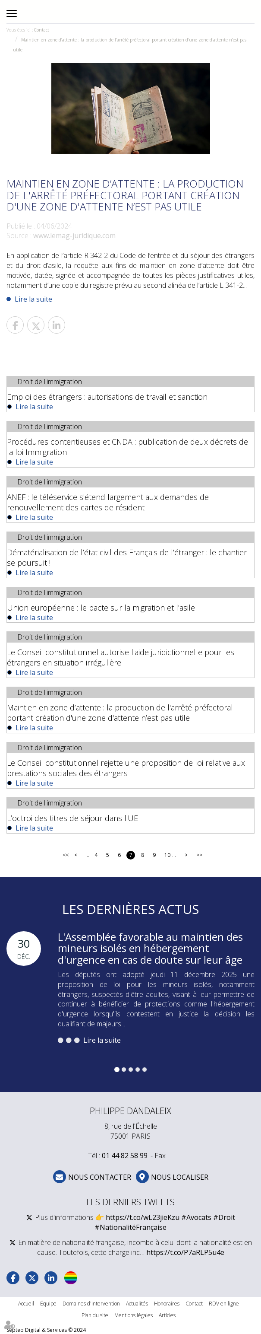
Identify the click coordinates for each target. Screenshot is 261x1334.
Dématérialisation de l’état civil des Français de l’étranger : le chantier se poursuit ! (127, 557)
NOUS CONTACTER (99, 1177)
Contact (41, 30)
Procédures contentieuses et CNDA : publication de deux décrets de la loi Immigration (127, 446)
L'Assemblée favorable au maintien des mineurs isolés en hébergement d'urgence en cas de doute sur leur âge (150, 948)
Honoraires (166, 1303)
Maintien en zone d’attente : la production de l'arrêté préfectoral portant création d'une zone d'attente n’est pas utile (120, 712)
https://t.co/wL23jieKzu (142, 1217)
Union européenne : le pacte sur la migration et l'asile (101, 607)
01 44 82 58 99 (125, 1155)
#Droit (224, 1217)
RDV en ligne (224, 1303)
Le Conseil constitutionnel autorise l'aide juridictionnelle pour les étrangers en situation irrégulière (120, 657)
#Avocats (196, 1217)
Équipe (48, 1303)
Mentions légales (133, 1315)
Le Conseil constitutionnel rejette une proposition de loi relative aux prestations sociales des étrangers (126, 768)
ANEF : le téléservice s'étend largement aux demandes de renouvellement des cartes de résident (108, 502)
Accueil (26, 1303)
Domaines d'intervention (91, 1303)
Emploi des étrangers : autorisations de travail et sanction (107, 397)
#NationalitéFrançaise (130, 1227)
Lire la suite (33, 299)
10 (167, 855)
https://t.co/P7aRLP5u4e (185, 1252)
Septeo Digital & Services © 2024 (46, 1330)
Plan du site (95, 1315)
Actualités (137, 1303)
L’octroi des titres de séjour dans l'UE (72, 818)
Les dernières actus (130, 909)
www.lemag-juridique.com (74, 235)
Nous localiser (179, 1177)
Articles (167, 1315)
